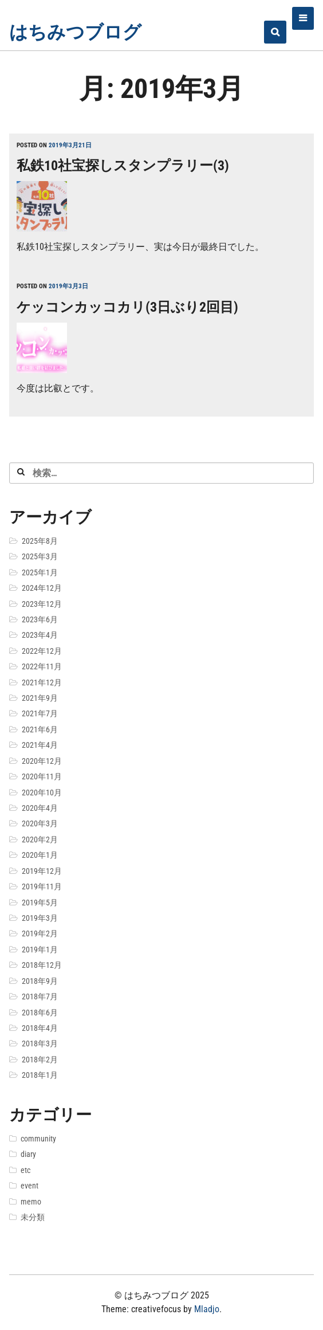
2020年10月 (42, 792)
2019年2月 (40, 933)
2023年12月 (42, 604)
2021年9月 (40, 698)
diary (28, 1154)
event (29, 1185)
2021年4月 (40, 745)
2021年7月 (40, 713)
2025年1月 (40, 572)
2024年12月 (42, 588)
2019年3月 (40, 918)
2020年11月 (42, 776)
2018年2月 (40, 1059)
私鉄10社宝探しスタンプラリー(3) (123, 166)
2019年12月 (42, 871)
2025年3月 (40, 556)
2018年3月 (40, 1043)
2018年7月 (40, 996)
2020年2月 (40, 839)
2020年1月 (40, 855)
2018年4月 (40, 1028)
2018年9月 (40, 981)
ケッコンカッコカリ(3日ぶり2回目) (127, 307)
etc (25, 1170)
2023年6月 (40, 619)
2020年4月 (40, 808)
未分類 (33, 1217)
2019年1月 (40, 949)
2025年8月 (40, 541)
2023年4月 (40, 635)
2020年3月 (40, 823)
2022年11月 (42, 666)
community (38, 1138)
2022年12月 (42, 651)
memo (31, 1201)
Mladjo (206, 1309)
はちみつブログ (75, 32)
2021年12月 (42, 682)
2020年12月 (42, 761)
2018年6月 (40, 1012)
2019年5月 (40, 902)
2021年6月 (40, 729)
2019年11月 (42, 886)
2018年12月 (42, 965)
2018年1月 (40, 1075)
